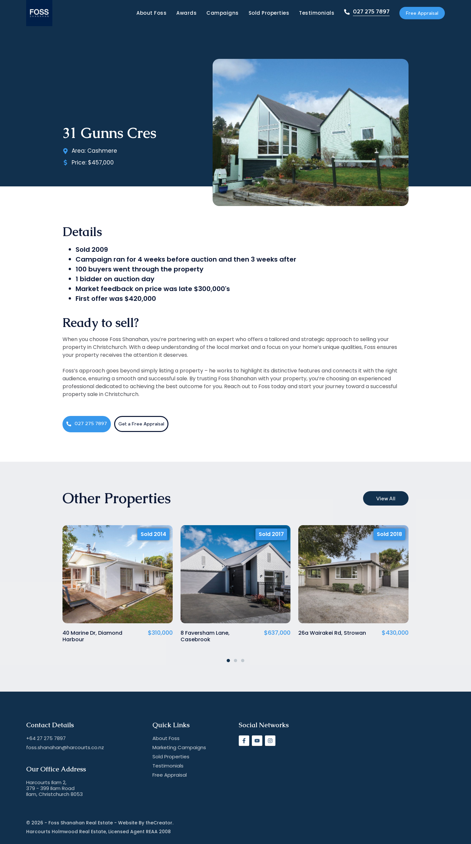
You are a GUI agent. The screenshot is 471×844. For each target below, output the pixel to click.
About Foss (141, 13)
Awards (176, 13)
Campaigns (212, 13)
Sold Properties (258, 13)
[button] (228, 660)
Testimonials (306, 13)
